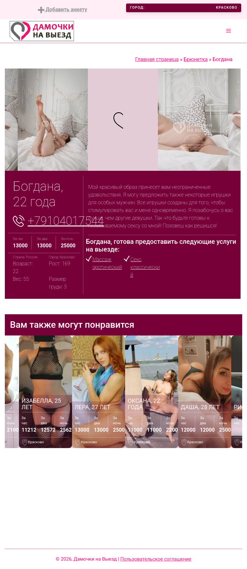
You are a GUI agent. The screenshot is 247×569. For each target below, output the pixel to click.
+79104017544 (66, 221)
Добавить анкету (62, 9)
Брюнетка (196, 59)
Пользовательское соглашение (155, 559)
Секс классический (145, 267)
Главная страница (156, 59)
